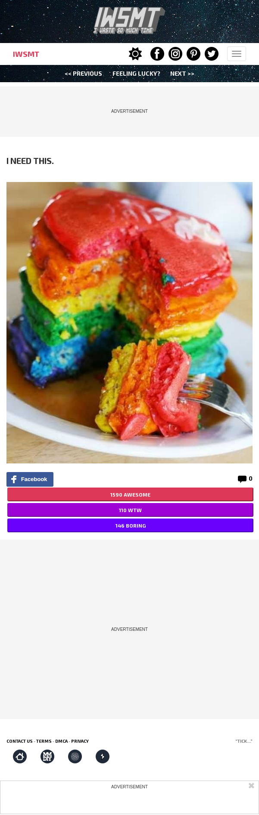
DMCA (61, 741)
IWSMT (26, 54)
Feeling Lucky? (136, 73)
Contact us (19, 741)
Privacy (80, 741)
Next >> (182, 73)
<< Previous (83, 73)
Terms (44, 741)
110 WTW (130, 510)
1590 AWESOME (130, 494)
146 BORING (130, 525)
